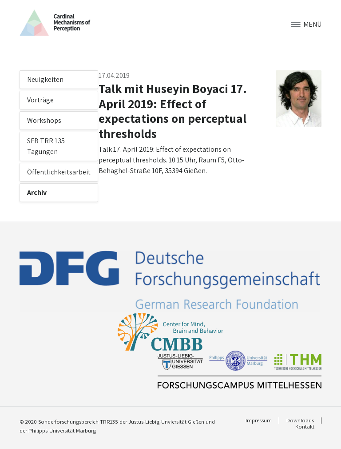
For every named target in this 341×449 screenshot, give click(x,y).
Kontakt (304, 427)
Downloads (300, 420)
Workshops (44, 120)
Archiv (37, 192)
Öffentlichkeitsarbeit (59, 172)
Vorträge (40, 100)
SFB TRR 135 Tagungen (46, 146)
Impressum (259, 420)
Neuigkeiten (45, 79)
